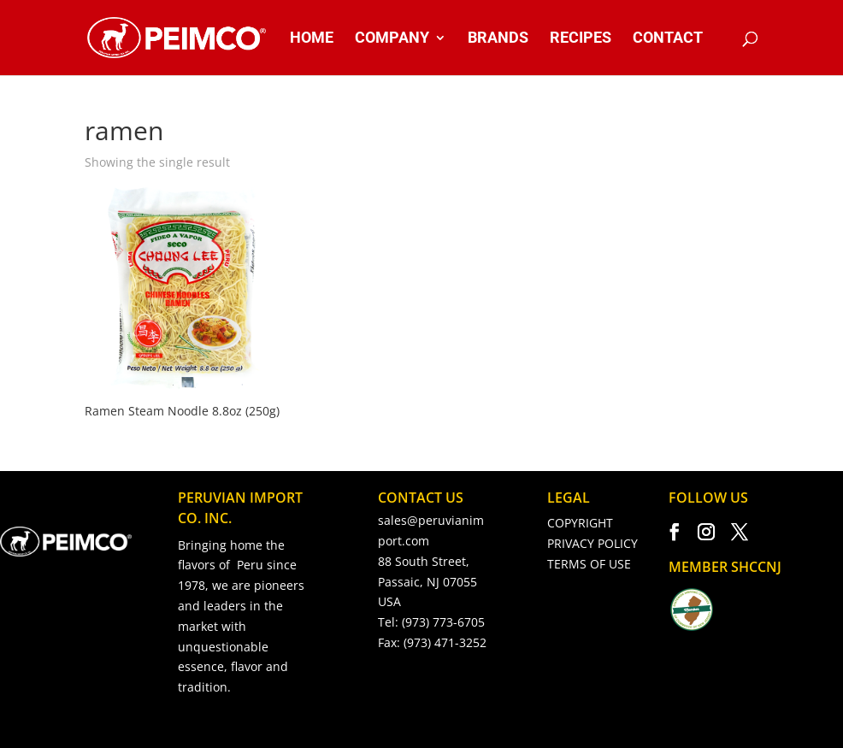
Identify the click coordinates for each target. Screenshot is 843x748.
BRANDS (498, 39)
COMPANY (392, 39)
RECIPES (580, 39)
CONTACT (668, 39)
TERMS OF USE (589, 564)
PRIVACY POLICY (592, 543)
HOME (311, 39)
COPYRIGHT (580, 523)
